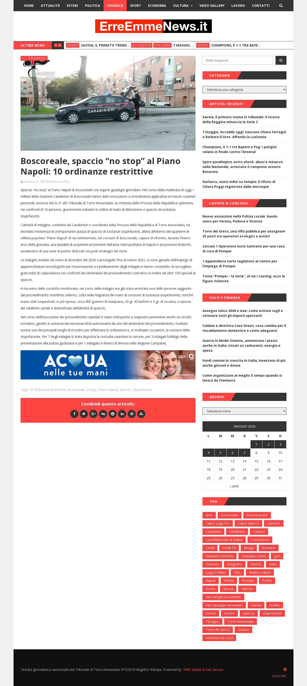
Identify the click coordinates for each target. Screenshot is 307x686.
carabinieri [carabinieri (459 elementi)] (237, 531)
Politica (92, 5)
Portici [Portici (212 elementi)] (267, 580)
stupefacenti (142, 389)
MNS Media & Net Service (203, 669)
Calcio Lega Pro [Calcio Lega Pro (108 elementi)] (218, 523)
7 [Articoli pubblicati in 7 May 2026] (244, 452)
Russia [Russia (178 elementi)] (228, 588)
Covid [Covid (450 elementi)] (210, 548)
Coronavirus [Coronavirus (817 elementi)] (260, 539)
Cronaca (115, 5)
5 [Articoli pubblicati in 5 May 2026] (220, 452)
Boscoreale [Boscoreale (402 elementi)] (229, 515)
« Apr (234, 486)
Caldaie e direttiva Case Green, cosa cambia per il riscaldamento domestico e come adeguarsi (244, 328)
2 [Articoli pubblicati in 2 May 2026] (268, 444)
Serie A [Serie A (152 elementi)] (229, 613)
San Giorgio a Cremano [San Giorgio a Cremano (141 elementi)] (223, 597)
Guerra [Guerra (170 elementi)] (256, 564)
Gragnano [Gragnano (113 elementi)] (234, 564)
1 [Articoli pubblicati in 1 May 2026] (256, 444)
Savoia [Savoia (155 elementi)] (256, 605)
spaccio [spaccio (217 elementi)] (249, 613)
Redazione (31, 182)
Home (29, 5)
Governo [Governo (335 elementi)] (212, 564)
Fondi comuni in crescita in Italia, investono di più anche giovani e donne (244, 363)
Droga (91, 389)
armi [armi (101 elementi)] (209, 515)
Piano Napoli (108, 389)
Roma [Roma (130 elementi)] (210, 588)
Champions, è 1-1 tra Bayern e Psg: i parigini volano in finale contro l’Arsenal (239, 149)
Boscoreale (76, 389)
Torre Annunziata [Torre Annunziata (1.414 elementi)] (240, 621)
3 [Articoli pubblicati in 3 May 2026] (280, 444)
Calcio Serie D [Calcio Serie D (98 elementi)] (248, 523)
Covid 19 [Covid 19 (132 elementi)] (229, 548)
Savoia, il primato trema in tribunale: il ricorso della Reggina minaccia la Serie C (241, 119)
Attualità (50, 5)
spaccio (125, 389)
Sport (135, 5)
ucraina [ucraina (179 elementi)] (243, 629)
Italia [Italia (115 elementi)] (272, 564)
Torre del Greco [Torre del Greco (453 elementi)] (218, 629)
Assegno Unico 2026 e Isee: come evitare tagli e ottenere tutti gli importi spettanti (242, 313)
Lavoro (238, 5)
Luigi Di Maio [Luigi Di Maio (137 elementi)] (216, 572)
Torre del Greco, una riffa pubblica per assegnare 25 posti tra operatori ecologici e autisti (243, 233)
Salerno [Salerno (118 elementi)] (247, 588)
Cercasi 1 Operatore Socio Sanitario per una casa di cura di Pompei (243, 248)
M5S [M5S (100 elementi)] (237, 572)
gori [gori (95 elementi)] (277, 556)
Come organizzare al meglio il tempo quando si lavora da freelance (242, 377)
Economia (157, 5)
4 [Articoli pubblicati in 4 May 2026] (208, 452)
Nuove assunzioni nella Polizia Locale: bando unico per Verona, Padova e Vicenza (239, 218)
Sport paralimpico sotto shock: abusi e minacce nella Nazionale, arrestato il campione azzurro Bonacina (242, 167)
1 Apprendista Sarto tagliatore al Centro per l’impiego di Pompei (239, 263)
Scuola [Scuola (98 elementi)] (211, 613)
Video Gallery (211, 5)
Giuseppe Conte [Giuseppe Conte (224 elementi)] (254, 556)
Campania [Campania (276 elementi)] (213, 531)
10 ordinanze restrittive (48, 389)
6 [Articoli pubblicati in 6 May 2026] (233, 452)
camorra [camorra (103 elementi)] (273, 523)
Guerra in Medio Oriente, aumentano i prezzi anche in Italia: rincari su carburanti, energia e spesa (241, 345)
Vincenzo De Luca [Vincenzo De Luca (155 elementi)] (219, 638)
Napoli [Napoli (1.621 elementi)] (211, 580)
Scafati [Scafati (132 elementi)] (274, 605)
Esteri (72, 5)
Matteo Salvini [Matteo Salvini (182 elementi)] (260, 572)
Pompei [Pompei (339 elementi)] (248, 580)
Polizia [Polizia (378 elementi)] (229, 580)
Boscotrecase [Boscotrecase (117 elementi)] (257, 515)
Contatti (260, 5)
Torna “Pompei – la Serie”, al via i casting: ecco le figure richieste (243, 278)
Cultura (180, 5)
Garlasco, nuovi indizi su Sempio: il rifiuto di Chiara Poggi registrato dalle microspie (238, 184)
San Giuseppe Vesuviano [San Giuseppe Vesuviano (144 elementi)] (224, 605)
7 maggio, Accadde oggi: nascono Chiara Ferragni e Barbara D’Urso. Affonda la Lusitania (244, 134)
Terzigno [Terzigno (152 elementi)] (212, 621)
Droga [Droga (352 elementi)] (249, 548)
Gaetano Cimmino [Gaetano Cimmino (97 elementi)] (219, 556)
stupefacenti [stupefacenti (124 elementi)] (272, 613)
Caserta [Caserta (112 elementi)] (259, 531)
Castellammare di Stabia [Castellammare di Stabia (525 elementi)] (224, 539)
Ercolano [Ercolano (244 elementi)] (268, 548)
